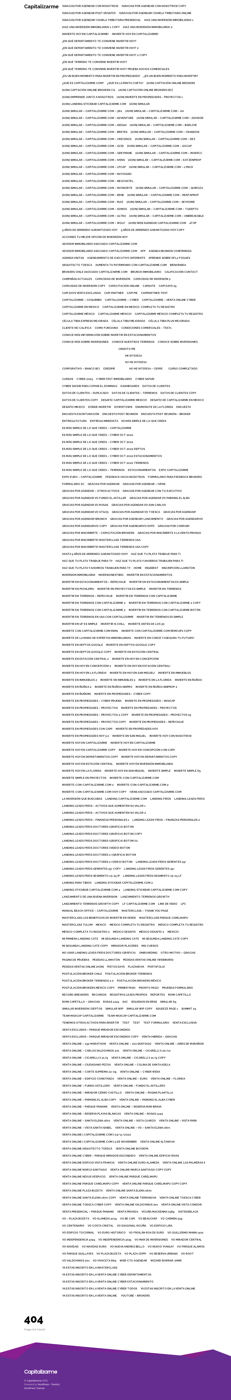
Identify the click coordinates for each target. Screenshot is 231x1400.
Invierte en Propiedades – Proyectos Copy (94, 721)
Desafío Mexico (73, 406)
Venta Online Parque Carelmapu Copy (90, 1183)
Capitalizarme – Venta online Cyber (169, 299)
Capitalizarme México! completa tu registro (169, 313)
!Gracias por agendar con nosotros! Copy (154, 6)
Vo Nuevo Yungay (161, 1246)
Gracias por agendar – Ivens (144, 484)
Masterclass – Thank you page (145, 910)
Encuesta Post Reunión (120, 414)
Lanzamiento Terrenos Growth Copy (90, 903)
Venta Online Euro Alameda (139, 1162)
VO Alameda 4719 (105, 1218)
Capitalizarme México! (115, 313)
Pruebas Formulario (177, 987)
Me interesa (133, 355)
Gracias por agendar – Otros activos (91, 490)
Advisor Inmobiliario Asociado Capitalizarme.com (99, 251)
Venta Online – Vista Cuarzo (135, 1120)
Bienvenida (178, 265)
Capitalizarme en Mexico (80, 306)
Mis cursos (150, 945)
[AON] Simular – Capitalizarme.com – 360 (92, 111)
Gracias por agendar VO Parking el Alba (160, 498)
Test (126, 1022)
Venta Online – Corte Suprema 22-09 (89, 1071)
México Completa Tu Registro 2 (86, 931)
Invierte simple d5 (187, 770)
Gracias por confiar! (174, 526)
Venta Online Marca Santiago (84, 1169)
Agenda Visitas (73, 257)
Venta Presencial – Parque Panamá (88, 1211)
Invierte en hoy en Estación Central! (143, 665)
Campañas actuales (77, 279)
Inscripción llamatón (178, 567)
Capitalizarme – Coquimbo (82, 299)
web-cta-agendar (133, 1260)
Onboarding (148, 952)
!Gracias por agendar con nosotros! (90, 6)
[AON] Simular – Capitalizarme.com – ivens (93, 159)
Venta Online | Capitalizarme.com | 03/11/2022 (96, 1134)
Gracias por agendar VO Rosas (85, 504)
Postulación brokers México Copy (88, 987)
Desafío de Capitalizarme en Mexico (177, 400)
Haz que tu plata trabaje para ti (156, 554)
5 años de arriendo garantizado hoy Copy (153, 229)
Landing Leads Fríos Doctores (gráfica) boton (98, 826)
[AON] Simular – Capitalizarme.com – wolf (93, 223)
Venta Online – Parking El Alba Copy (89, 1099)
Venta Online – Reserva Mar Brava (136, 1106)
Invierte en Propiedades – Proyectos (90, 707)
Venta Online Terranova (138, 1197)
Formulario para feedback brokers (175, 476)
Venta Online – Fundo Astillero (86, 1085)
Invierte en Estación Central (137, 651)
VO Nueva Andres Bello (127, 1246)
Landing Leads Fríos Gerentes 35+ (161, 861)
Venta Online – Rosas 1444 (143, 1113)
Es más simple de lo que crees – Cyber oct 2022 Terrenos (105, 462)
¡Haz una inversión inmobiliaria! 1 (169, 20)
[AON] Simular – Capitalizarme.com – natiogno (97, 173)
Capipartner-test (154, 292)
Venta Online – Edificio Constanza (88, 1078)
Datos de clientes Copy (179, 392)
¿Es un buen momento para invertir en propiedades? (101, 76)
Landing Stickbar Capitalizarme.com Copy (156, 889)
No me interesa (136, 362)
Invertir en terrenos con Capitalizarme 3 (94, 609)
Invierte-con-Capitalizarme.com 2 (88, 784)
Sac (125, 1001)
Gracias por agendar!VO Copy (84, 526)
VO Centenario (73, 1225)
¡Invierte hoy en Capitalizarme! (85, 34)
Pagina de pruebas (76, 959)
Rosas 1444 (111, 1001)
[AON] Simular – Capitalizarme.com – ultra (94, 215)
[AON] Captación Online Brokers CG (89, 90)
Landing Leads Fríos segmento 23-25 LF (152, 875)
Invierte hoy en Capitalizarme (84, 742)
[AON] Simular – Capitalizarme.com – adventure (98, 117)
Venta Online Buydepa (132, 1148)
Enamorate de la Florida (155, 406)
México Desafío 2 (152, 931)
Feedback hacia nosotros (125, 476)
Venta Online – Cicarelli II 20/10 (147, 1050)
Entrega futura (74, 420)
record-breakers (75, 994)
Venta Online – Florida (168, 1078)
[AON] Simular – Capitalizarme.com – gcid (93, 145)
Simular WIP (115, 1008)
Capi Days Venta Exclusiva (81, 292)
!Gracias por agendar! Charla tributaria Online (155, 13)
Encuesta (184, 406)
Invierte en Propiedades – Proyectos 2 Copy (95, 714)
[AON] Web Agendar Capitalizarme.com (157, 223)
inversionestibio (111, 574)
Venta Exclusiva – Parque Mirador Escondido (96, 1029)
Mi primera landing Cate (80, 938)
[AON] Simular (140, 104)
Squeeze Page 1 (167, 1008)
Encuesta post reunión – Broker (166, 414)
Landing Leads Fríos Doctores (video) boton (96, 847)
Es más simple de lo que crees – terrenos (93, 470)
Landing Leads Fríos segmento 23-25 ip (91, 875)
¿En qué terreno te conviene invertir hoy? (94, 62)
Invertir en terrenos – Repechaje (87, 595)
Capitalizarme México (78, 313)
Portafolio (156, 966)
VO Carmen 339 (172, 1218)
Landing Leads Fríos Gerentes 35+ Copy (91, 868)
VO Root (187, 1253)
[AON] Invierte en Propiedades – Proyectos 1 (150, 97)
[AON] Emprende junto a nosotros (88, 97)
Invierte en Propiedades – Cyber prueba (92, 700)
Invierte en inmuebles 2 (79, 679)
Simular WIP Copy (140, 1008)
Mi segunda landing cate (120, 938)
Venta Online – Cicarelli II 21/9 (85, 1057)
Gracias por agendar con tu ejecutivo (152, 490)
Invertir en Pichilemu (78, 588)
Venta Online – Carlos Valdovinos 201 (91, 1050)
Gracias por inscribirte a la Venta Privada (169, 532)
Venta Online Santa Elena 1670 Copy (89, 1197)
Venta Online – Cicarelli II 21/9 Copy (139, 1057)
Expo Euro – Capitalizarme (82, 476)
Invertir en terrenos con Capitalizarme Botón (165, 609)
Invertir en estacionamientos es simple (159, 581)
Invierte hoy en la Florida (82, 770)
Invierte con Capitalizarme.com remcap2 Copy (157, 630)
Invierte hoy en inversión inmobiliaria (144, 763)
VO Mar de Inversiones (151, 1239)
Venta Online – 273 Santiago (131, 1043)
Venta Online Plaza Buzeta (82, 1190)
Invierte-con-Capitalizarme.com (134, 777)
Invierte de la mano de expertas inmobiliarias (96, 637)
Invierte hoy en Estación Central (87, 763)
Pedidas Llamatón (106, 959)
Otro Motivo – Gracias (178, 952)
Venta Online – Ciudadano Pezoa (86, 1064)
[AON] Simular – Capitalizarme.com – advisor (170, 117)
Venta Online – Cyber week (140, 1071)
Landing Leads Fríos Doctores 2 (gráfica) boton (99, 854)
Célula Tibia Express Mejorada (85, 320)
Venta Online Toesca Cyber (180, 1197)
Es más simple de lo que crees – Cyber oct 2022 (97, 434)
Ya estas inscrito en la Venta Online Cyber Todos (99, 1288)
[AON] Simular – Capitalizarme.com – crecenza (97, 139)
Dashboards (130, 386)
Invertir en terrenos (165, 588)
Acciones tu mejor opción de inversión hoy (95, 237)
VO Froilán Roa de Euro (146, 1232)
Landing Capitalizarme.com (126, 798)
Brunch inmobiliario (146, 271)
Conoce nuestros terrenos (133, 341)
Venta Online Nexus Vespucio (84, 1176)
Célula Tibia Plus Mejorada (169, 320)
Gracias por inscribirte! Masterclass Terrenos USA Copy (105, 546)
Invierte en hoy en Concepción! (135, 658)
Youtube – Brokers (135, 1295)
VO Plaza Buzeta (109, 1253)
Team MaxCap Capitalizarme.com (131, 1015)
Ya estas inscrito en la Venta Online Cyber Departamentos (107, 1274)
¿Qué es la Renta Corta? (125, 83)
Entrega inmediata (104, 420)
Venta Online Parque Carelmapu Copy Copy (154, 1183)
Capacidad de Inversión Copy (84, 285)
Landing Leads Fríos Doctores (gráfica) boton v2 (100, 840)
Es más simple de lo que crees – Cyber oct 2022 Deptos (103, 448)
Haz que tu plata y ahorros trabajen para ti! (96, 567)
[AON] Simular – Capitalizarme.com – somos (94, 209)
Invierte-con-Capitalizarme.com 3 (143, 784)
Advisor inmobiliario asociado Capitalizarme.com (99, 243)
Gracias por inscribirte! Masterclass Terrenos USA (101, 540)
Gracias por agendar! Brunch (84, 518)
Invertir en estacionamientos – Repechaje (94, 581)
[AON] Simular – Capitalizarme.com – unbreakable (167, 215)
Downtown (123, 406)
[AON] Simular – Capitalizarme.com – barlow (163, 125)
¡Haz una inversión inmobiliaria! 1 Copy (91, 27)
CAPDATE (149, 285)
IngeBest (152, 567)
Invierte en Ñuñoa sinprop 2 (157, 686)
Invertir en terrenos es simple (160, 616)
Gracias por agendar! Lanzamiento (136, 518)
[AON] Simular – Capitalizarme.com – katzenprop (164, 159)
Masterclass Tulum (77, 924)
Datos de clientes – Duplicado (85, 392)
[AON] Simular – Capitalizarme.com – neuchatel (98, 181)
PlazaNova (136, 966)
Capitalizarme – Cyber (122, 299)
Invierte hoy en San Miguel (125, 770)
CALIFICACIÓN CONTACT (181, 271)
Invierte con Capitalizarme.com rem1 (90, 630)
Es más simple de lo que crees (144, 420)
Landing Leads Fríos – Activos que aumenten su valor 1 (104, 805)
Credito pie (127, 348)
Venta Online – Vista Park (178, 1120)
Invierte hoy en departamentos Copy (90, 756)
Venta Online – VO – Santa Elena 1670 (143, 1127)
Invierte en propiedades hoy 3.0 (85, 735)
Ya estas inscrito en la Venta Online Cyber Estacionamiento (108, 1281)
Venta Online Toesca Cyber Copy (87, 1204)
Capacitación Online (124, 285)
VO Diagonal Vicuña (132, 1225)
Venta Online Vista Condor (182, 1204)
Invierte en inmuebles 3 (118, 679)
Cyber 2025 (85, 379)
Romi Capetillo (179, 994)
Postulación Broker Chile (82, 973)
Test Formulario (156, 1022)
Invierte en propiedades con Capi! (87, 728)
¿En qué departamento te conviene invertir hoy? (99, 41)
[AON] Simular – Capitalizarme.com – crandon (165, 131)
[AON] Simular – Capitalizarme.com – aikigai (94, 125)
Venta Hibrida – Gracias (159, 1036)
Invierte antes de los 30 (147, 623)
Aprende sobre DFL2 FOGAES (170, 257)
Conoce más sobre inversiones (85, 341)
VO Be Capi (127, 1218)
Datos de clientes (156, 386)
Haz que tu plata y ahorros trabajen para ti (150, 560)
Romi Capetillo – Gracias (81, 1001)
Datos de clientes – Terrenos (135, 392)
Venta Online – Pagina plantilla (149, 1092)
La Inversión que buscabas (82, 798)
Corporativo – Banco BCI (81, 368)
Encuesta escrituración (80, 414)
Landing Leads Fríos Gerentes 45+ (149, 868)
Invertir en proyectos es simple (122, 588)
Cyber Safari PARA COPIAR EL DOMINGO (90, 386)
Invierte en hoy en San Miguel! (132, 672)
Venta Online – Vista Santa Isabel (87, 1127)
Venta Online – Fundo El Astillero (140, 1085)
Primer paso (127, 987)
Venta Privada (127, 1211)
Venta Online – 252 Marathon (84, 1043)
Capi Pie (132, 292)
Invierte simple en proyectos (84, 777)
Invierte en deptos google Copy (131, 644)
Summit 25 (189, 1008)
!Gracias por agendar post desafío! (89, 13)
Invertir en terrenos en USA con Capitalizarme (98, 616)
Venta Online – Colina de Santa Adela (142, 1064)
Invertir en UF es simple (80, 623)
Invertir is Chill (113, 623)
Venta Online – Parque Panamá (85, 1106)
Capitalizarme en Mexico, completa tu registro (139, 306)
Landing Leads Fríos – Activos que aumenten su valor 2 (104, 812)
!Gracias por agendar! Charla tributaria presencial (101, 20)
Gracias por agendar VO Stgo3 (85, 512)
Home (138, 567)
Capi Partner (114, 292)
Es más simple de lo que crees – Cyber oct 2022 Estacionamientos (112, 456)
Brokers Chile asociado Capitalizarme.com (95, 271)
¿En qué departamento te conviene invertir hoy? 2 (100, 48)
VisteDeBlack (188, 1211)
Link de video (168, 903)
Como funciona (106, 327)
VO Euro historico (112, 1232)
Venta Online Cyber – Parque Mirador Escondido (99, 1155)
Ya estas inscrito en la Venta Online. (168, 1288)
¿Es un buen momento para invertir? (171, 76)
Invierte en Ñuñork (76, 693)
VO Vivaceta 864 (105, 1260)
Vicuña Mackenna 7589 (158, 1211)
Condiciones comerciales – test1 (147, 327)
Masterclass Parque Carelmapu (164, 917)
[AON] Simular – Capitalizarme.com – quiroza (169, 187)
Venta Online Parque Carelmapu (133, 1176)
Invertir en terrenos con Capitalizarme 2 (94, 602)
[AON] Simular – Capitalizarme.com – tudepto (164, 209)
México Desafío (124, 931)
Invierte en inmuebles (174, 672)
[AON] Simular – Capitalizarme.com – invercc (169, 153)
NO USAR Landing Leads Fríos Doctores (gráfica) (99, 952)
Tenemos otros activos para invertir (90, 1022)
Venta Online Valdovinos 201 (136, 1204)
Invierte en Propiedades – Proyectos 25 (161, 714)
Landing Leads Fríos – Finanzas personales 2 (166, 819)
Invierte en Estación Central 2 (85, 658)
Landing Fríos (160, 798)
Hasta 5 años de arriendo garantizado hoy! (95, 554)
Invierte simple (159, 770)
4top (193, 223)
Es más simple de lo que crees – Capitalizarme (97, 428)
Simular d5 (169, 1001)
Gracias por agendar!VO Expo (132, 526)
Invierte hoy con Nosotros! (171, 735)
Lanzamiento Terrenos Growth (145, 896)
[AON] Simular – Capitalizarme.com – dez (165, 139)
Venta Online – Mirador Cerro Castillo (92, 1092)
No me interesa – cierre (146, 368)
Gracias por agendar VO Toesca (136, 512)
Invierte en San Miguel (129, 735)
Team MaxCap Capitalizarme (83, 1015)
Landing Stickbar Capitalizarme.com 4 (91, 889)
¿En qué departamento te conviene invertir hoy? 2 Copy (104, 55)
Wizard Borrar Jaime (166, 1260)
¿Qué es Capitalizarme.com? (83, 83)
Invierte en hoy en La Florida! (84, 672)
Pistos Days (116, 966)
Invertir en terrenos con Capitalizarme (146, 595)
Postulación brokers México (139, 980)
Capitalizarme (34, 1380)
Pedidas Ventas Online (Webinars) (148, 959)
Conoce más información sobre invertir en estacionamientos (109, 334)
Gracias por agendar (104, 484)
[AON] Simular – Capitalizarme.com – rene (93, 195)
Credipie (109, 368)
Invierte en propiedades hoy (137, 728)
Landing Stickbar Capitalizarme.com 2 (124, 882)
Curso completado (183, 368)
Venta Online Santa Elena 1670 (129, 1190)
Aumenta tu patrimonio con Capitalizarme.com (131, 265)
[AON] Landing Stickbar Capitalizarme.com (94, 104)
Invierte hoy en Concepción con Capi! (147, 749)
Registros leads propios (129, 994)
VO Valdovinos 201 (76, 1260)
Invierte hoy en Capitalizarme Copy (89, 749)
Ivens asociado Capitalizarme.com (156, 791)
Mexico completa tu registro (132, 924)
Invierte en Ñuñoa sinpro (114, 686)
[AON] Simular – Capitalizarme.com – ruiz (93, 201)
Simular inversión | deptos (82, 1008)
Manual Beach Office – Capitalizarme (90, 910)
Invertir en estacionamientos (149, 574)
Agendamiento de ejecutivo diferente (116, 257)
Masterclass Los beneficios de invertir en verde (99, 917)
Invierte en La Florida (155, 679)
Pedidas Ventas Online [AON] (83, 966)
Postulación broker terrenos (129, 973)
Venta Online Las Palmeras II (184, 1162)
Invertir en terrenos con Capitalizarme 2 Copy (165, 602)
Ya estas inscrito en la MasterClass (90, 1267)
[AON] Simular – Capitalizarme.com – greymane (97, 153)
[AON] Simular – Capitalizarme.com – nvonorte (97, 187)
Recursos (99, 994)
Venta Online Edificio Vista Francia (88, 1162)
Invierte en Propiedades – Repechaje (157, 721)
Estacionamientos (142, 470)
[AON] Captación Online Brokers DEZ (146, 90)
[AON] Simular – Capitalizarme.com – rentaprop (163, 195)
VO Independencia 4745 (78, 1239)
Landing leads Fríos (190, 798)
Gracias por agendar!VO (185, 518)
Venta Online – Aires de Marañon (179, 1043)
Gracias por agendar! (180, 512)
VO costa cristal (101, 1225)
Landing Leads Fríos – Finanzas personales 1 (96, 819)
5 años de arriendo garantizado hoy (90, 229)
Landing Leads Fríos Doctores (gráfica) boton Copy (102, 833)
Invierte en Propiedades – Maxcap (150, 700)
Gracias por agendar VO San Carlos (139, 504)
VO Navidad (70, 1246)
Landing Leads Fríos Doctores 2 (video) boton (97, 861)
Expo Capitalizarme (174, 470)
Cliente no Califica (77, 327)
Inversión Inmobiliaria (79, 574)
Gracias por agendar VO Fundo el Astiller (94, 498)
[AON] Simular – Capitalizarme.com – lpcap (94, 167)
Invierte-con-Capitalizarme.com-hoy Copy (94, 791)
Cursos (67, 379)
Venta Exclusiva (185, 1022)
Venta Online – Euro (133, 1078)
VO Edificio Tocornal (78, 1232)
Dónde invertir (99, 406)
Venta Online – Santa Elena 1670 (86, 1120)
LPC (183, 903)
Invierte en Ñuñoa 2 (77, 686)
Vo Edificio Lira (161, 1225)
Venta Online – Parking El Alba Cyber (147, 1099)
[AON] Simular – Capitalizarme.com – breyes (95, 131)
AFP (143, 251)
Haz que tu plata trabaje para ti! (87, 560)
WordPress (43, 1384)
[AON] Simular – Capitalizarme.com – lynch (161, 167)
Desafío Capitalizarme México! (124, 400)
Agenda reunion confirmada (170, 251)
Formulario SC (73, 484)
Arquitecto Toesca (77, 265)
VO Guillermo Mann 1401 (186, 1232)
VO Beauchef (148, 1218)
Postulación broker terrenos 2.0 (88, 980)
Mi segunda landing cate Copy (165, 938)
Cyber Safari (145, 379)
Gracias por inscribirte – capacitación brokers (98, 532)
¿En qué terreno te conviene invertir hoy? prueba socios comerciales (115, 69)
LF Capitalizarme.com (139, 903)
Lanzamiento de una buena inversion (90, 896)
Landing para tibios (77, 882)
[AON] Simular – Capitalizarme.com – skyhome (161, 201)
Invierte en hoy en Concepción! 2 (86, 665)
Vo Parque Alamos (191, 1246)
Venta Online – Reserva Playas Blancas (91, 1113)
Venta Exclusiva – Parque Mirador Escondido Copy (100, 1036)
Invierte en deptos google (82, 644)
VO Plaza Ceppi (135, 1253)
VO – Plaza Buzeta (76, 1218)
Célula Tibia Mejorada (129, 320)
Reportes (158, 994)
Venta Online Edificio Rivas (159, 1155)
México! (173, 931)
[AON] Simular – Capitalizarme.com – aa (155, 111)
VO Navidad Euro (94, 1246)
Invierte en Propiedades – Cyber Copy (123, 693)
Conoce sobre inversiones (178, 341)
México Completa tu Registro (181, 924)
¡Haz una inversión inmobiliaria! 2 (148, 27)
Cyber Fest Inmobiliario (114, 379)
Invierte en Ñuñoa (188, 679)
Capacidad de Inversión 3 (152, 279)
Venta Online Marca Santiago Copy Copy (141, 1169)
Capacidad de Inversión (113, 279)
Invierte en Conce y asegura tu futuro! (164, 637)
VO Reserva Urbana (164, 1253)
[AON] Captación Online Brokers (171, 83)
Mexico (101, 924)
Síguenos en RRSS (144, 1001)
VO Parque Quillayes (77, 1253)
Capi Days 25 (168, 285)
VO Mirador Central (187, 1239)
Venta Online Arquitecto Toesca (87, 1148)
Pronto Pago (149, 987)
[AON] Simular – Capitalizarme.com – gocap (159, 145)
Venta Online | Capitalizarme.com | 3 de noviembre (99, 1141)
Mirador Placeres (124, 945)
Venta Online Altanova (158, 1141)
